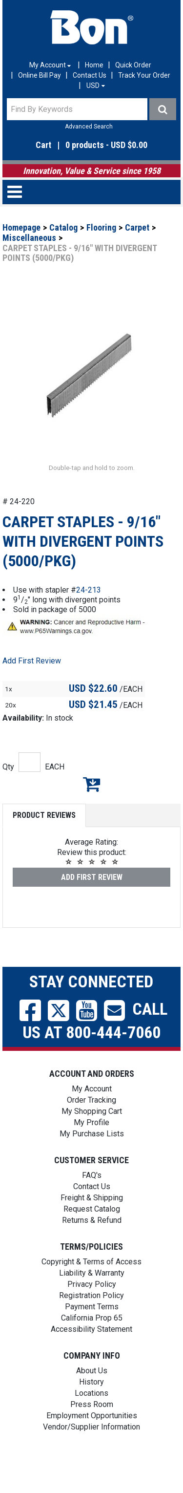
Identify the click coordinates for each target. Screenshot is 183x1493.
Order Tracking (91, 1129)
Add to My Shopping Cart (91, 813)
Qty (8, 796)
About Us (91, 1400)
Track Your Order (144, 75)
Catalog (63, 227)
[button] (91, 145)
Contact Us (89, 75)
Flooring (101, 227)
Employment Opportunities (91, 1445)
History (91, 1411)
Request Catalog (91, 1238)
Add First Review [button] (31, 690)
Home (94, 65)
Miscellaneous (29, 238)
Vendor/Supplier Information (91, 1456)
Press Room (91, 1433)
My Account (92, 1118)
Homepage (21, 227)
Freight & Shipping (92, 1227)
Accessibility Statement (91, 1358)
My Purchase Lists (92, 1163)
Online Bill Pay (39, 75)
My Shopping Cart (91, 1140)
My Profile (91, 1151)
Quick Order (133, 65)
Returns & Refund (92, 1249)
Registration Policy (91, 1324)
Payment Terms (92, 1336)
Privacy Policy (91, 1313)
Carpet (137, 227)
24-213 (88, 619)
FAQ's (92, 1204)
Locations (91, 1422)
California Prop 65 (91, 1347)
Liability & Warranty (91, 1302)
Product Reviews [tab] (44, 844)
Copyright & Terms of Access (91, 1291)
